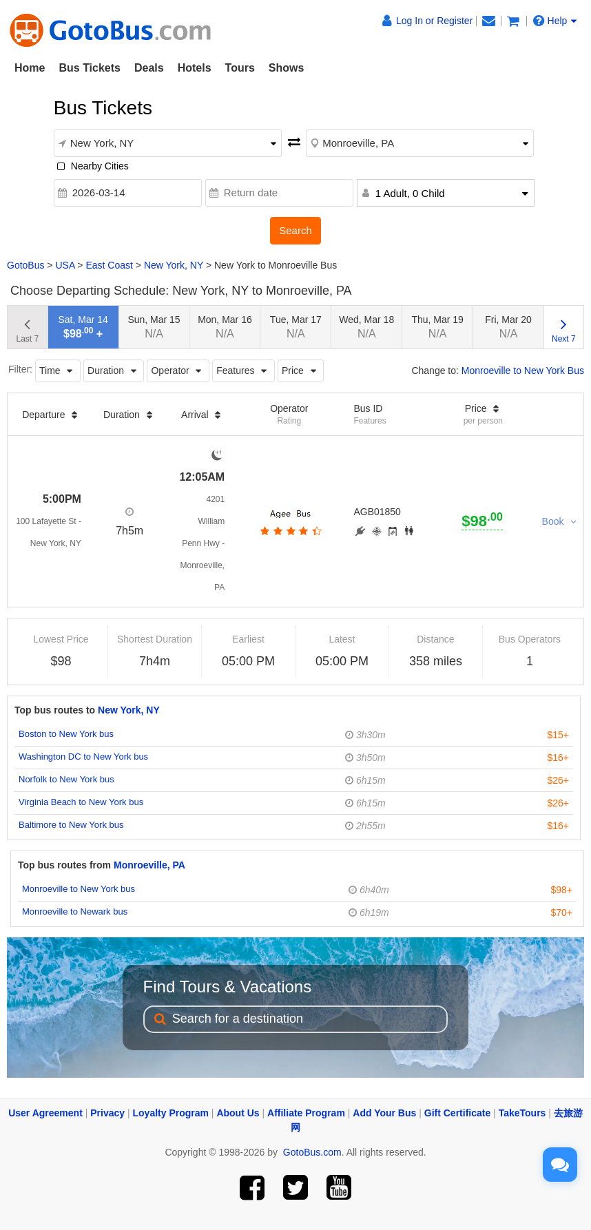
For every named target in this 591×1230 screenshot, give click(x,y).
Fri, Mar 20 (508, 327)
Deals (149, 68)
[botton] (289, 530)
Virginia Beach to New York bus (81, 802)
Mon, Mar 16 (225, 327)
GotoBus (25, 265)
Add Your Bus (384, 1112)
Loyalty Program (171, 1112)
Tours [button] (240, 68)
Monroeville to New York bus (78, 889)
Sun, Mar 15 (153, 327)
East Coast (108, 265)
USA (64, 265)
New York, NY (173, 265)
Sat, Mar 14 (82, 327)
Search (295, 230)
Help (555, 20)
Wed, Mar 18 (366, 327)
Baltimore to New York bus (71, 825)
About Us (237, 1112)
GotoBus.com (312, 1152)
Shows (286, 68)
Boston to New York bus (66, 734)
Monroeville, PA (149, 865)
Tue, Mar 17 (296, 327)
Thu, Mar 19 (437, 327)
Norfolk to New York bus (66, 779)
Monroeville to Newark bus (74, 911)
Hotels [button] (194, 68)
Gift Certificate (457, 1112)
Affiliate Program (306, 1112)
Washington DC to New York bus (83, 756)
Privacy (107, 1112)
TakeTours (522, 1112)
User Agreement (45, 1112)
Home (29, 68)
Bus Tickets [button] (90, 68)
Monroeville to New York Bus (523, 370)
